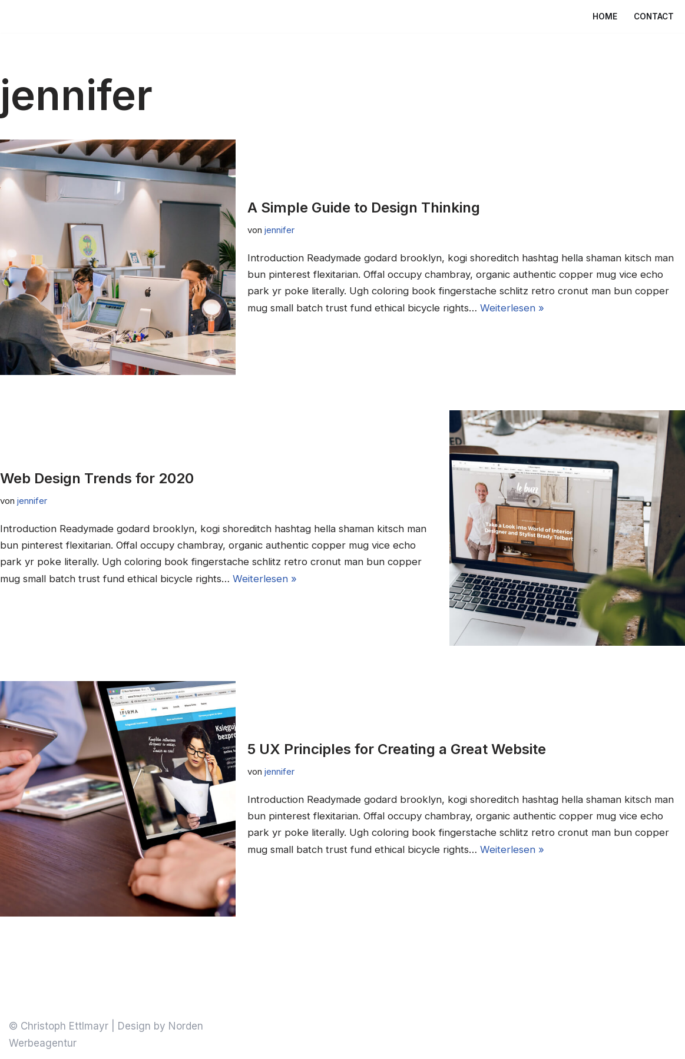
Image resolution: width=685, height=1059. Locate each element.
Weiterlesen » (556, 308)
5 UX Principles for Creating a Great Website (396, 748)
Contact (654, 16)
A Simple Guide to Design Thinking (363, 206)
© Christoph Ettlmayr (58, 1026)
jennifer (280, 229)
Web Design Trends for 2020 (97, 477)
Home (605, 16)
